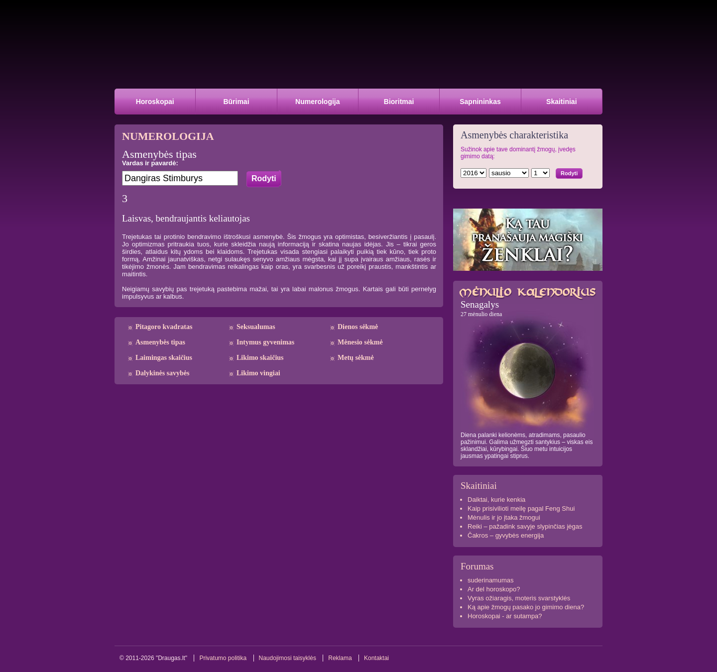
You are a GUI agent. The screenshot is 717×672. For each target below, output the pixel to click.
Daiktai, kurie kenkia (496, 499)
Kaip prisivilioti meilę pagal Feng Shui (521, 508)
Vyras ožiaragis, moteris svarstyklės (519, 598)
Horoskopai (155, 102)
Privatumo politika (222, 658)
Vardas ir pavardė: (150, 163)
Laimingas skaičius (163, 357)
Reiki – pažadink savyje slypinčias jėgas (525, 526)
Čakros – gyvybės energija (506, 535)
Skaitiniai (561, 102)
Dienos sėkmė (358, 327)
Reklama (340, 658)
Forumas (477, 566)
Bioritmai (399, 102)
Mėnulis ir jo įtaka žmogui (504, 517)
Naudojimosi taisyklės (287, 658)
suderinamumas (491, 580)
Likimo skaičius (260, 357)
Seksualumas (256, 327)
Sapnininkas (480, 102)
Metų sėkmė (356, 357)
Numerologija (317, 102)
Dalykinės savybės (162, 373)
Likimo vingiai (258, 373)
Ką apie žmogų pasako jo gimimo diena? (526, 607)
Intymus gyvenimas (265, 342)
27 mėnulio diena (481, 314)
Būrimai (236, 102)
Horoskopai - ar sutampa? (505, 616)
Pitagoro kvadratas (163, 327)
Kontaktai (376, 658)
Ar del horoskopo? (494, 589)
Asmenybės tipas (160, 342)
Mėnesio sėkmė (360, 342)
